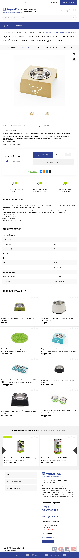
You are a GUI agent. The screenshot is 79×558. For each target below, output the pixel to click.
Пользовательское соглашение (13, 547)
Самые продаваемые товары (54, 431)
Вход (45, 2)
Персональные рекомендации (25, 431)
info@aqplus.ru (48, 537)
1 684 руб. (19, 386)
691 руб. (19, 417)
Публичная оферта (9, 550)
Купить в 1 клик (53, 162)
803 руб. (59, 355)
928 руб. (19, 324)
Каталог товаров (12, 26)
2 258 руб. (10, 463)
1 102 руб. (59, 386)
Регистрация (53, 2)
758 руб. (19, 355)
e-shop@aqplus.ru (49, 507)
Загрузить (57, 277)
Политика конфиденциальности (14, 549)
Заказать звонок (68, 2)
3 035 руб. (47, 463)
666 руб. (59, 324)
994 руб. (59, 417)
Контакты (48, 542)
